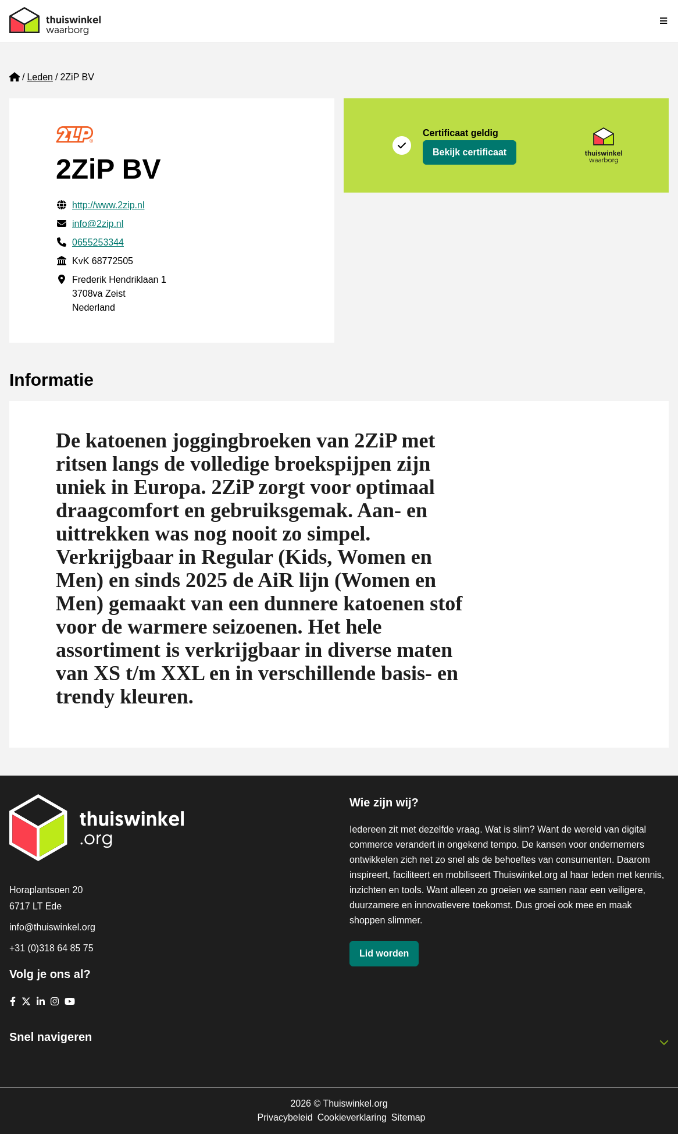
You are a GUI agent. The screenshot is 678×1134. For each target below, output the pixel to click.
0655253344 (98, 242)
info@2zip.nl (97, 224)
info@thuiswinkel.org (52, 927)
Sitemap (408, 1117)
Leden (40, 77)
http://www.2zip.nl (108, 205)
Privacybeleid (284, 1117)
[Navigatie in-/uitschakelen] (664, 21)
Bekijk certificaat (469, 152)
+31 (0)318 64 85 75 (51, 948)
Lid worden (384, 953)
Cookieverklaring (352, 1117)
